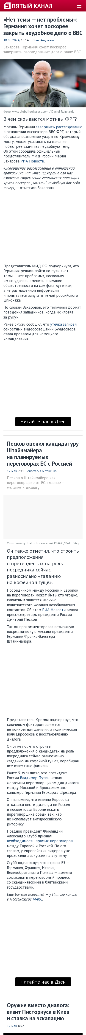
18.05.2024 (11, 40)
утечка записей (63, 324)
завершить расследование (59, 126)
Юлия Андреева (43, 40)
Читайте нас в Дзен (43, 421)
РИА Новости (32, 161)
